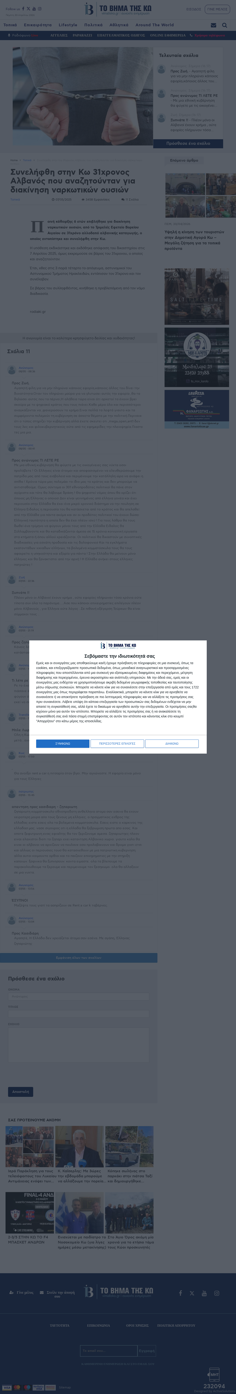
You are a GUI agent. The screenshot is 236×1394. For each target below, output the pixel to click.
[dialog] (118, 697)
